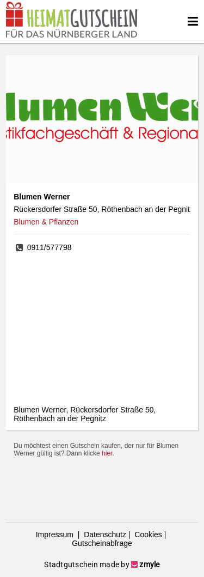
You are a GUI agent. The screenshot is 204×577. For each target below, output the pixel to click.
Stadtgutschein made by (101, 564)
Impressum (56, 534)
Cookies (147, 534)
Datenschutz (104, 534)
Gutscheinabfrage (102, 543)
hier (107, 453)
